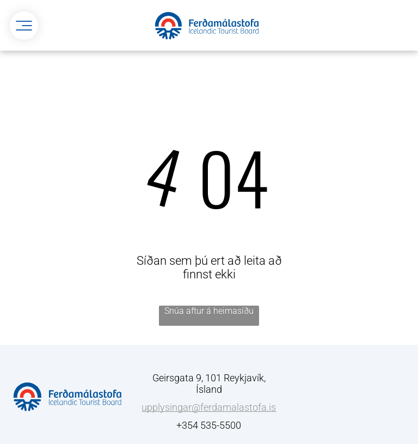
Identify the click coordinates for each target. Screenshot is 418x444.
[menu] (24, 25)
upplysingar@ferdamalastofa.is (209, 407)
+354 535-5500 (208, 425)
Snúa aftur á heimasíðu (209, 311)
